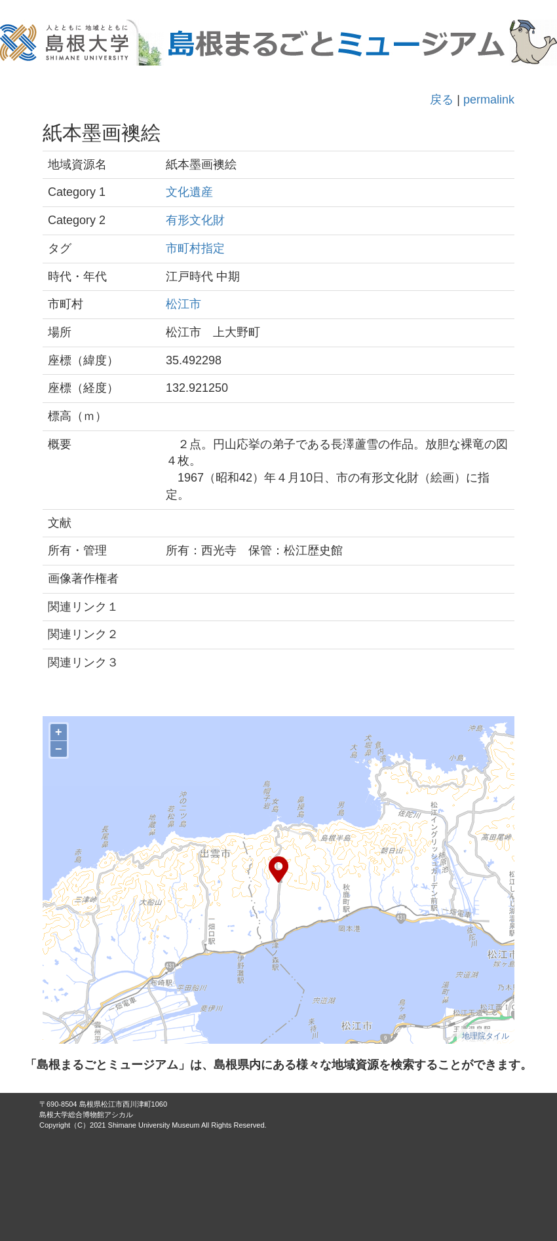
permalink (488, 99)
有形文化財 (195, 220)
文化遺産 (189, 192)
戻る (441, 99)
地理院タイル (485, 1036)
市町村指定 (195, 248)
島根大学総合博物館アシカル (86, 1114)
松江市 (183, 304)
